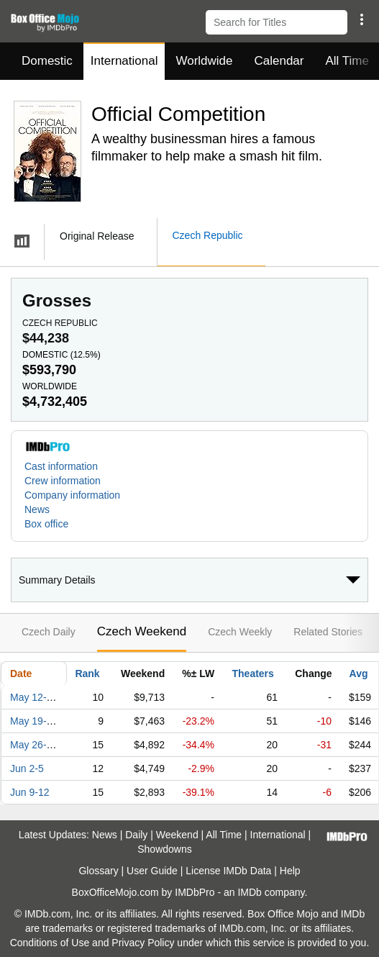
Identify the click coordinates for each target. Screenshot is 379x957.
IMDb (249, 892)
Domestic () (61, 355)
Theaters (253, 673)
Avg (359, 673)
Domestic (47, 61)
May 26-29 (34, 744)
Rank (87, 673)
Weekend (177, 834)
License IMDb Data (228, 870)
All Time (224, 834)
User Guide (152, 870)
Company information (72, 495)
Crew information (62, 480)
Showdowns (164, 849)
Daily (136, 834)
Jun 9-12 (29, 792)
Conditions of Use (50, 942)
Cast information (61, 466)
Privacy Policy (142, 942)
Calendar (279, 61)
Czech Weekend (141, 631)
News (37, 509)
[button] (361, 19)
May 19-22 (34, 721)
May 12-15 (34, 697)
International (124, 61)
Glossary (98, 870)
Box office (46, 524)
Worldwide (203, 61)
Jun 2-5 (27, 768)
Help (290, 870)
